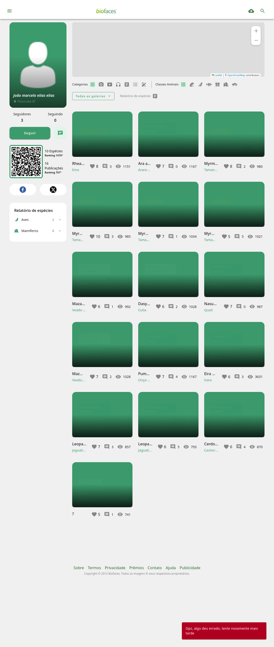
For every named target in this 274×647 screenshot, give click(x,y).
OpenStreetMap (236, 75)
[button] (256, 31)
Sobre (79, 624)
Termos (94, 624)
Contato (155, 624)
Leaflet (217, 75)
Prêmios (136, 624)
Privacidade (115, 624)
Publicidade (190, 624)
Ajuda (171, 624)
